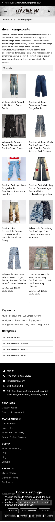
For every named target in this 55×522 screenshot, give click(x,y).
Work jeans (7, 320)
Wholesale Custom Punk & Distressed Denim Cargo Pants (12, 145)
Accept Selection (29, 511)
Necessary (10, 516)
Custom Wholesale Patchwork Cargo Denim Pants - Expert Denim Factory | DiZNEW (40, 280)
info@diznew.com (16, 381)
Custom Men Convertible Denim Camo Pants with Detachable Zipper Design (12, 234)
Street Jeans (20, 320)
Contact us (7, 483)
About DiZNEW (9, 474)
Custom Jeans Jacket (13, 413)
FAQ (4, 453)
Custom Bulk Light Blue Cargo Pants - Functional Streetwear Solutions (14, 190)
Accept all (44, 511)
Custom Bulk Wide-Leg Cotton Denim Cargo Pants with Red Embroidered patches (40, 190)
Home (6, 19)
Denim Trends (9, 424)
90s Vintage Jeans (32, 316)
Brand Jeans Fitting (12, 449)
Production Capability (13, 433)
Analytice (22, 516)
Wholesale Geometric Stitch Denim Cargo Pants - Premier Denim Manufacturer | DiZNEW (14, 280)
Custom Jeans (9, 408)
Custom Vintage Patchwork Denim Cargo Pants (38, 105)
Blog (4, 458)
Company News (10, 478)
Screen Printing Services (14, 437)
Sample (6, 462)
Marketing (48, 516)
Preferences (35, 516)
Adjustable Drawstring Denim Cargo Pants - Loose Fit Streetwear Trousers (40, 233)
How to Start (8, 428)
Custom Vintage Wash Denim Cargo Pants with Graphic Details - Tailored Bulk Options (41, 147)
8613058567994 (15, 386)
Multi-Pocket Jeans (11, 316)
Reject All (13, 511)
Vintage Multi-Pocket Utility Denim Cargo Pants (13, 105)
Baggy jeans (35, 320)
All (12, 19)
